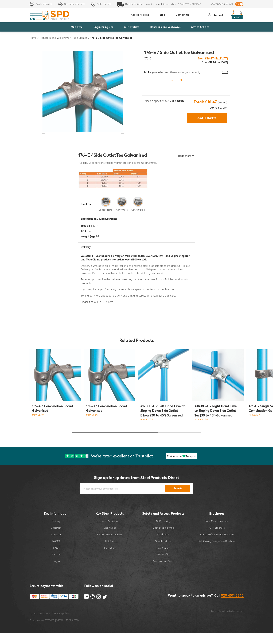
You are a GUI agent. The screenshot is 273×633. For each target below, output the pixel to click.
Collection (56, 527)
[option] (186, 80)
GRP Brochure (217, 527)
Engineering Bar (103, 26)
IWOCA (56, 541)
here (110, 301)
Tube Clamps (79, 37)
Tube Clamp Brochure (217, 521)
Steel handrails (163, 541)
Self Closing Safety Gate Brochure (216, 541)
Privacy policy (61, 613)
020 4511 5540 (193, 4)
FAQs (56, 547)
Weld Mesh (163, 534)
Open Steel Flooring (163, 527)
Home (33, 37)
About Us (56, 534)
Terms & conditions (39, 613)
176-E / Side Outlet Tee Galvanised (111, 37)
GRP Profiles (131, 26)
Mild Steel (77, 26)
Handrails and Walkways (165, 26)
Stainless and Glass (163, 561)
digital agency (236, 610)
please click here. (166, 295)
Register (56, 554)
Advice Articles (200, 26)
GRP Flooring (163, 521)
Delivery (56, 521)
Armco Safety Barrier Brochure (216, 534)
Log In (56, 561)
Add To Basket (206, 117)
